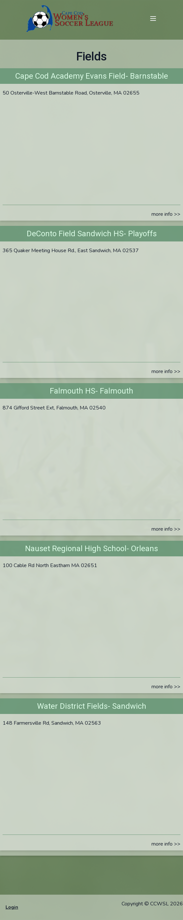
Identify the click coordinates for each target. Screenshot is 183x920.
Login (12, 907)
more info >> (165, 214)
